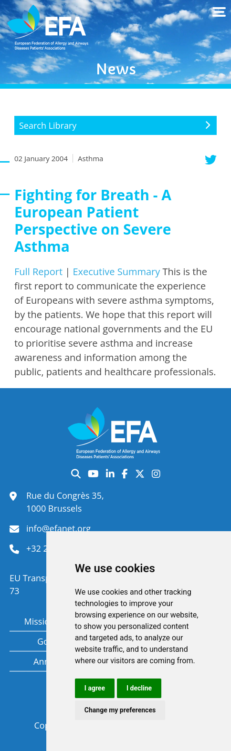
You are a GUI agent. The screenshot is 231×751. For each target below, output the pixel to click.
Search (76, 474)
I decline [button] (139, 688)
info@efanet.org (58, 528)
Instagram (156, 474)
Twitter (140, 474)
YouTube (93, 474)
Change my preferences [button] (120, 710)
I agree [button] (94, 688)
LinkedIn (110, 474)
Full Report (38, 271)
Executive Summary (116, 271)
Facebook (125, 474)
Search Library (47, 125)
